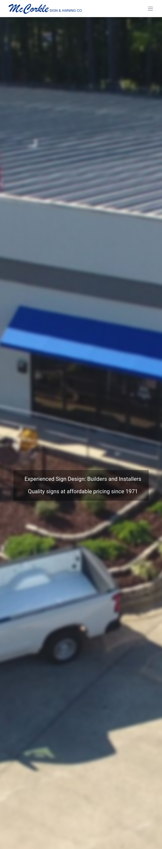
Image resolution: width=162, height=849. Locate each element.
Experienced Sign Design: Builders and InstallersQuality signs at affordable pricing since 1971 (82, 485)
